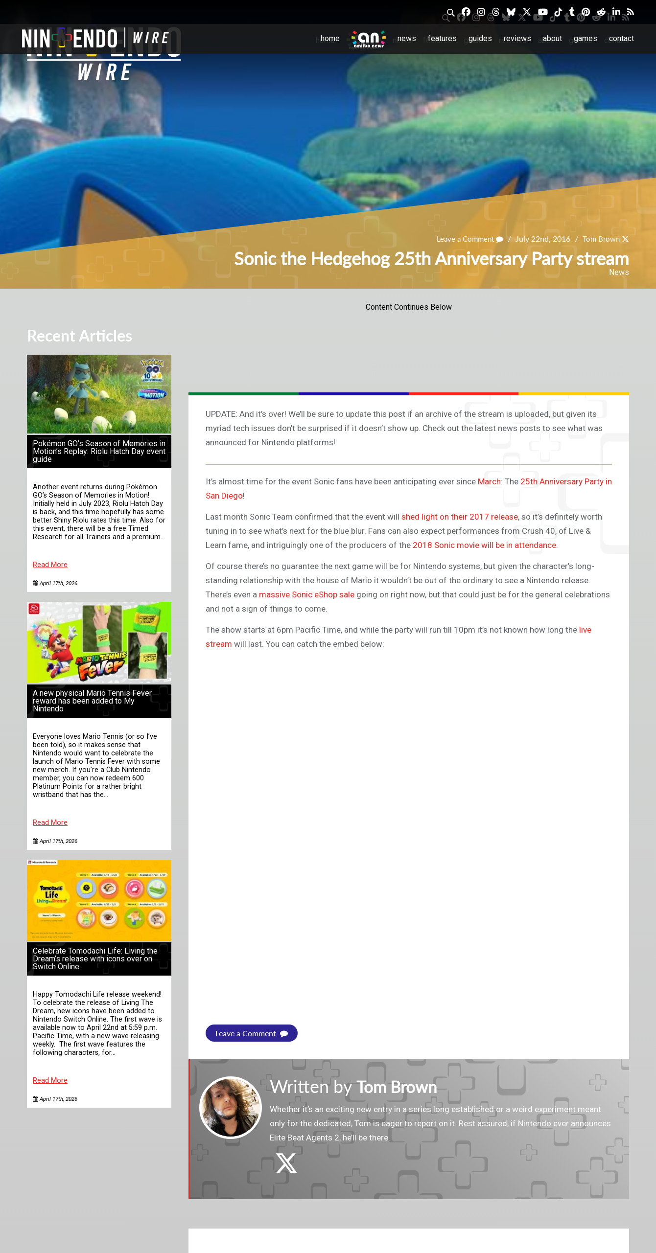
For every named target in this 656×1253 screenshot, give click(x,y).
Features (442, 38)
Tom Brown (599, 239)
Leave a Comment (465, 239)
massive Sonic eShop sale (306, 594)
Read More (50, 565)
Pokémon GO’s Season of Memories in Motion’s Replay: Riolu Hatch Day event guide (99, 451)
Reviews (517, 38)
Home (330, 38)
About (552, 38)
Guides (480, 38)
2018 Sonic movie (446, 545)
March (489, 481)
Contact (621, 38)
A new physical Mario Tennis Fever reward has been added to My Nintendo (92, 700)
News (407, 38)
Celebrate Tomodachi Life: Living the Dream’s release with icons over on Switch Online (95, 958)
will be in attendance (518, 545)
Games (585, 38)
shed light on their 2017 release (459, 517)
